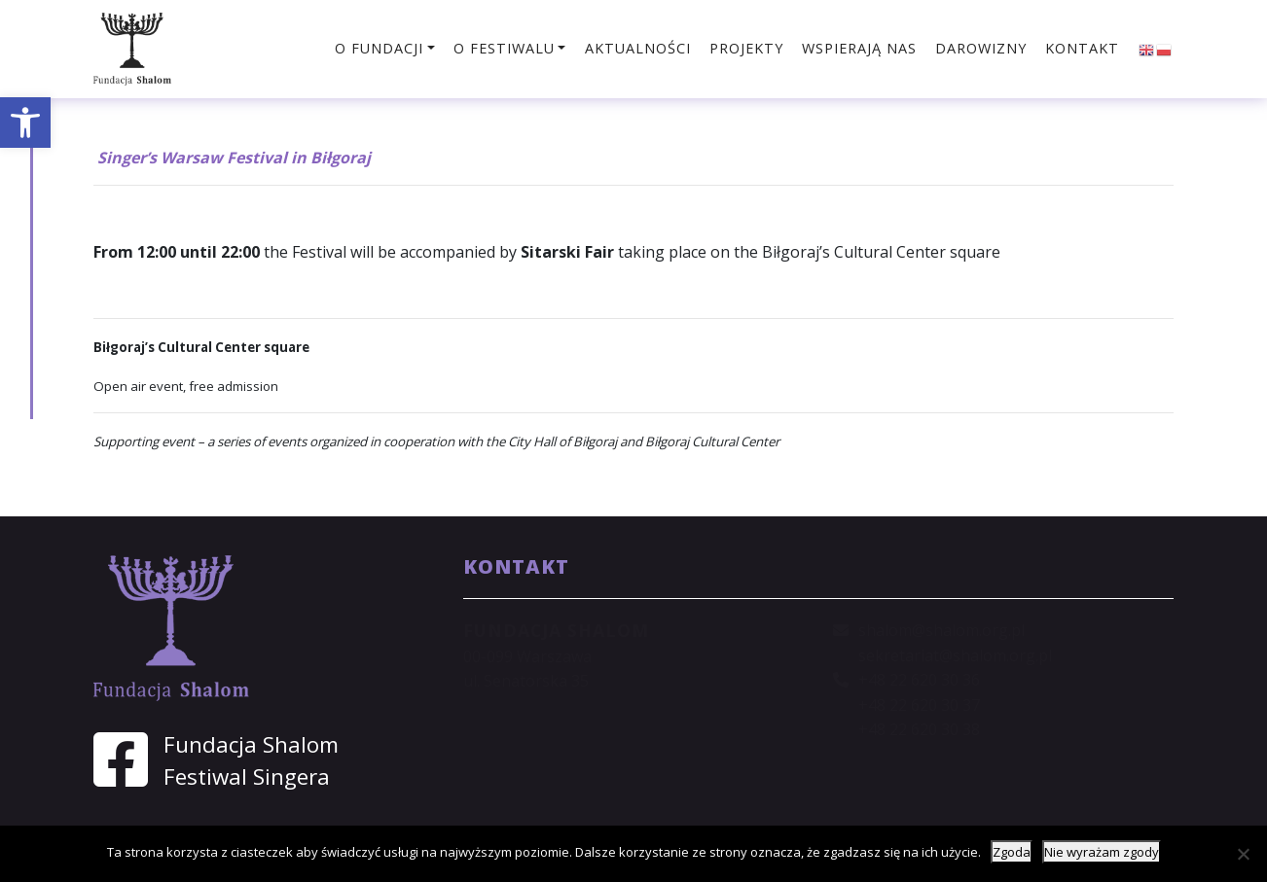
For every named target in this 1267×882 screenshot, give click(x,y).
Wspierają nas (859, 48)
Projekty (746, 48)
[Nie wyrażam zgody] (1242, 854)
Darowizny (981, 48)
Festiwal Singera (246, 776)
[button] (25, 122)
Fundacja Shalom (251, 744)
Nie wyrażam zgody (1101, 852)
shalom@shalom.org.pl (941, 630)
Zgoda (1012, 852)
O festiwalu (504, 48)
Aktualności (638, 48)
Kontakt (1082, 48)
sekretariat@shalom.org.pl (955, 655)
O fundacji (379, 48)
